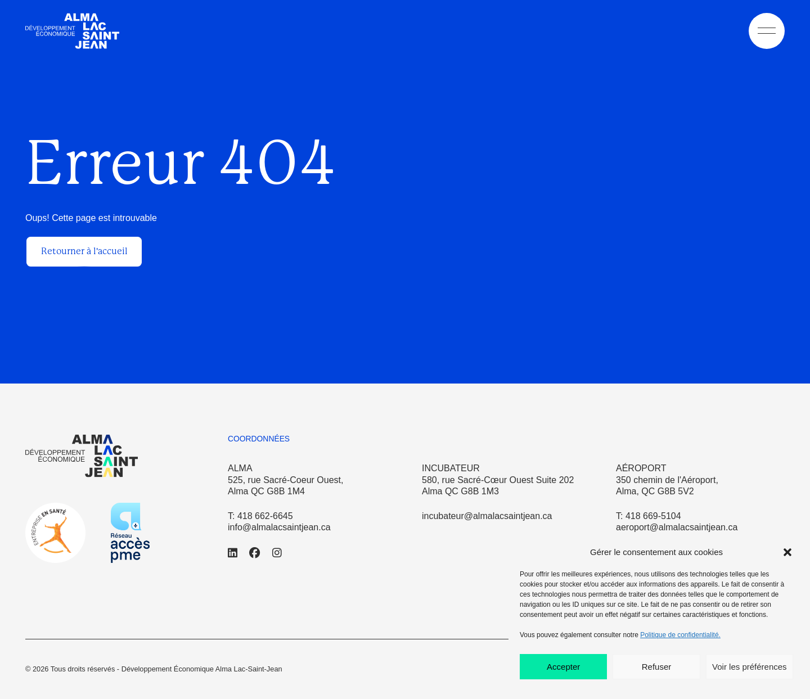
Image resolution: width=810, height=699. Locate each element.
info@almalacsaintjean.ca (279, 527)
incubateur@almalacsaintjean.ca (487, 516)
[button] (787, 552)
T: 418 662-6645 (260, 516)
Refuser (657, 666)
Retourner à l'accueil (84, 251)
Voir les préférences (749, 666)
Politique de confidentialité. (680, 635)
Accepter (563, 666)
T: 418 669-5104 (648, 516)
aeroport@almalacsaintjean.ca (676, 527)
